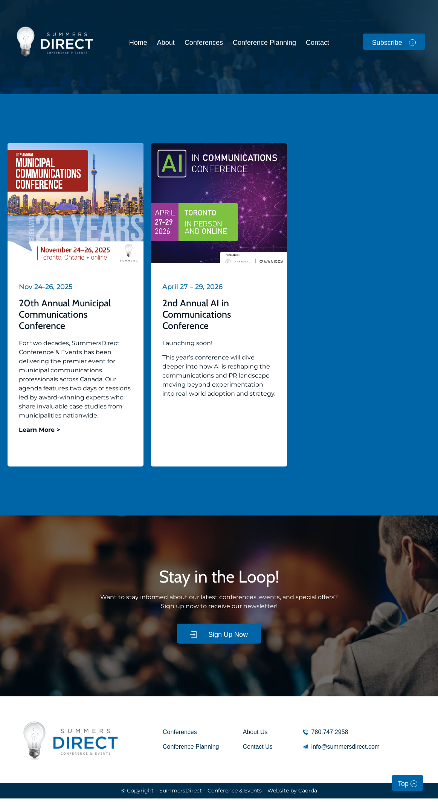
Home (138, 42)
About (166, 42)
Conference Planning (264, 42)
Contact (317, 42)
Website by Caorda (292, 790)
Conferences (204, 42)
